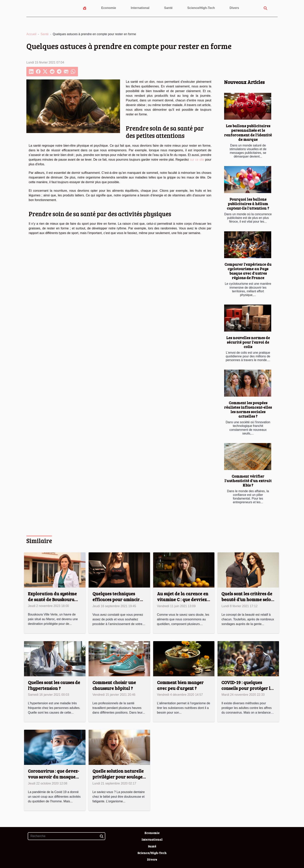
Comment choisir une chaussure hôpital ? (114, 685)
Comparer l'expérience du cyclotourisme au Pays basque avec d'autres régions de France (248, 271)
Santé (168, 8)
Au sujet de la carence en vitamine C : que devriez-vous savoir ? (182, 599)
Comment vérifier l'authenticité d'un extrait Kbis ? (248, 481)
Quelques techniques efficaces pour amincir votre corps (116, 599)
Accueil (31, 34)
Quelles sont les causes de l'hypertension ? (54, 685)
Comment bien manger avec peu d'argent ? (180, 685)
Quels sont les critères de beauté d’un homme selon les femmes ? (247, 599)
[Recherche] (66, 836)
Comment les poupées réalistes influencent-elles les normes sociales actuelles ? (248, 409)
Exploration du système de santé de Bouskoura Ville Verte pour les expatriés (52, 602)
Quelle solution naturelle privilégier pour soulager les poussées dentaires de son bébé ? (118, 779)
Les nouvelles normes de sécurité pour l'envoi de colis (248, 342)
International (140, 8)
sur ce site (197, 159)
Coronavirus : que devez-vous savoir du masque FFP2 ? (53, 776)
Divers (234, 8)
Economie (108, 8)
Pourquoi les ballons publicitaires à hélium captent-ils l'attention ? (248, 204)
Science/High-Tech (201, 8)
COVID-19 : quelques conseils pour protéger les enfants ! (248, 688)
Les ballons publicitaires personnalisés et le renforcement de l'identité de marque (248, 132)
